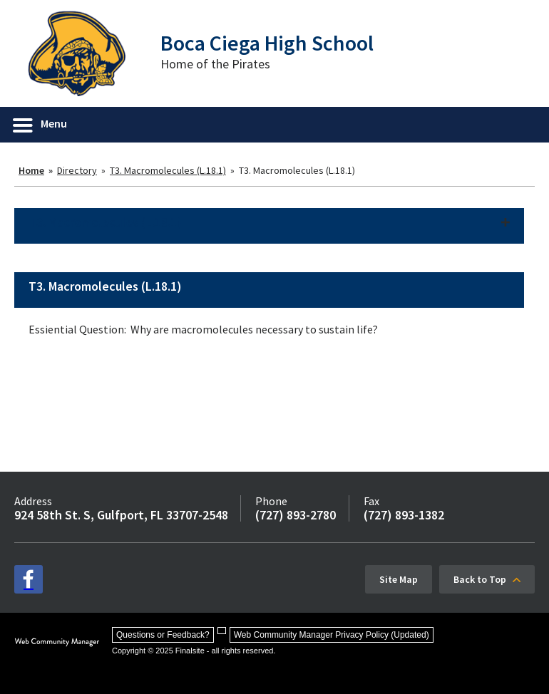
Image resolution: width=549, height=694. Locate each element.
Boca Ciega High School (267, 42)
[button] (40, 125)
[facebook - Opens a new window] (28, 579)
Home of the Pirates (215, 64)
